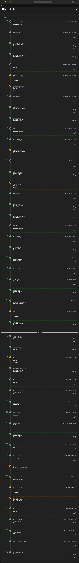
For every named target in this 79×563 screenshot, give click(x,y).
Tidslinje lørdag (39, 5)
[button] (7, 553)
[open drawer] (2, 2)
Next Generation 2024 (30, 5)
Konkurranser (21, 5)
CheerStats (9, 2)
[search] (44, 2)
